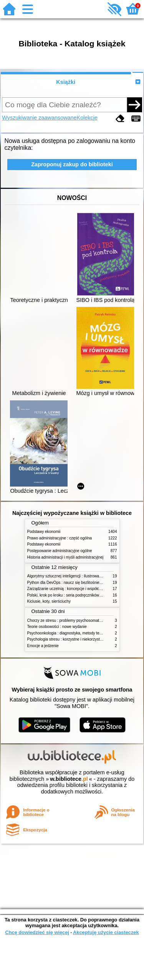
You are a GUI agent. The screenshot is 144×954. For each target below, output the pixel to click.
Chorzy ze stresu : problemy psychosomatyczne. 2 (70, 620)
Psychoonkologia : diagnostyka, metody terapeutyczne (74, 633)
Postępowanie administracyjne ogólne (59, 551)
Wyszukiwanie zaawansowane (39, 118)
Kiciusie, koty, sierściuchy (49, 601)
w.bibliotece (69, 779)
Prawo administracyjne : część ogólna (59, 538)
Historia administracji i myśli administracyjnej (65, 557)
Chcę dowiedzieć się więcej (37, 932)
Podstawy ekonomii (44, 531)
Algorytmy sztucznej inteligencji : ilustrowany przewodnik (75, 576)
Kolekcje (87, 118)
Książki (65, 82)
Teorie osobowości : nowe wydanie (57, 627)
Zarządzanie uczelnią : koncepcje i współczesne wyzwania (77, 589)
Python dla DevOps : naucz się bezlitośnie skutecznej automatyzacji (85, 582)
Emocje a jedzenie (43, 646)
